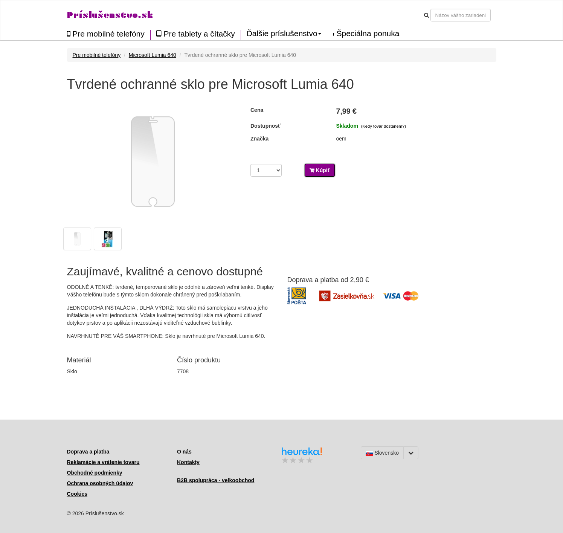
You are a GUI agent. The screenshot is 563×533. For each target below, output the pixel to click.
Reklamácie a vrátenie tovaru (103, 462)
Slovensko (382, 453)
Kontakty (188, 462)
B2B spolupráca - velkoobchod (215, 480)
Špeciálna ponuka (366, 33)
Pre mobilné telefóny (106, 34)
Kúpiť (320, 170)
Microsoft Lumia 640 (152, 55)
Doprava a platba (88, 452)
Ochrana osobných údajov (100, 483)
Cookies (77, 494)
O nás (184, 452)
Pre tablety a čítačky (195, 34)
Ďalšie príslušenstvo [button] (284, 33)
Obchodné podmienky (94, 473)
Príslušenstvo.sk (110, 15)
